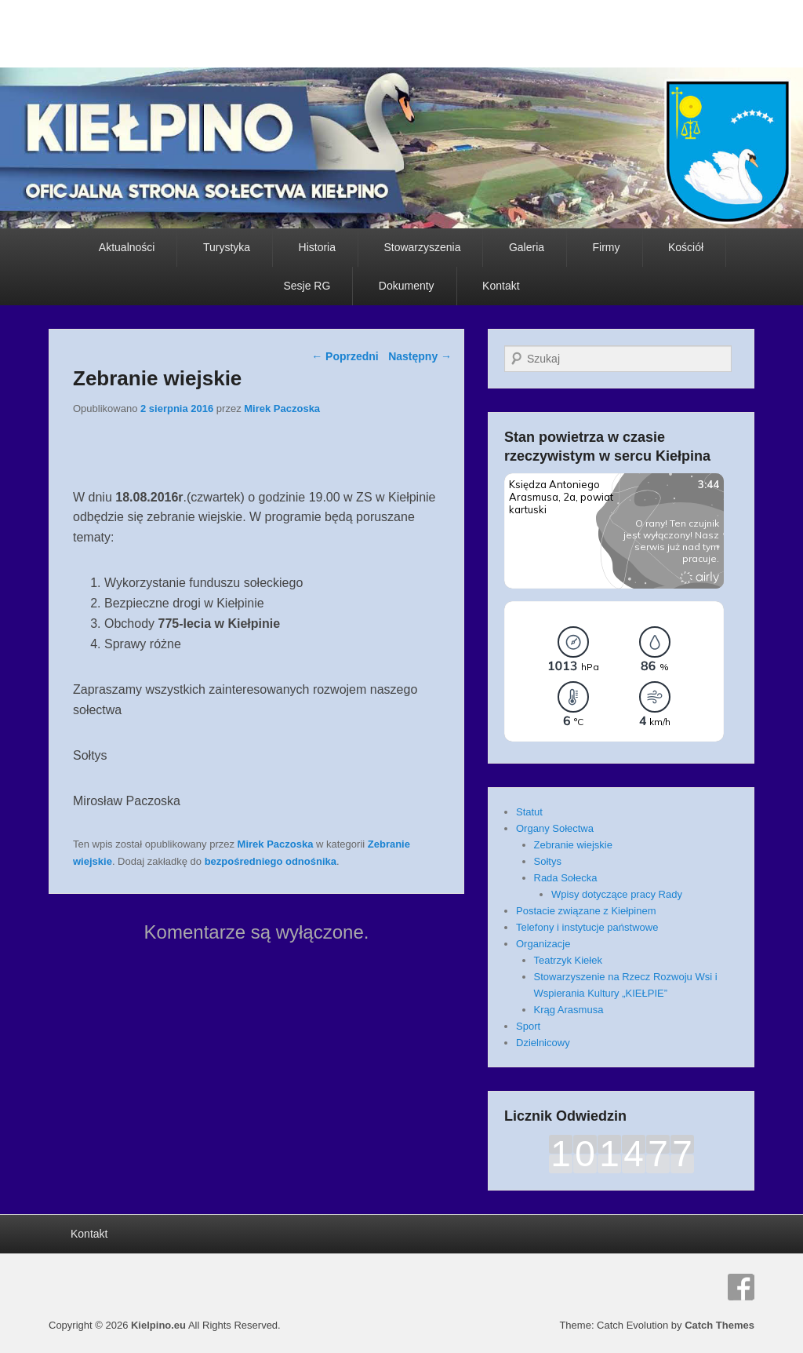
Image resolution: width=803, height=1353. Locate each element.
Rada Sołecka (566, 878)
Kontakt (500, 285)
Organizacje (543, 944)
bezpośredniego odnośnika (270, 861)
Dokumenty (406, 285)
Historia (317, 247)
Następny (420, 356)
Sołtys (547, 861)
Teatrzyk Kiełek (568, 960)
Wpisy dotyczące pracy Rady (616, 894)
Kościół (685, 247)
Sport (528, 1026)
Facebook (741, 1287)
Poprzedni (345, 356)
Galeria (526, 247)
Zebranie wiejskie (573, 845)
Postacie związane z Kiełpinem (586, 911)
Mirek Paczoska (282, 408)
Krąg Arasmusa (569, 1010)
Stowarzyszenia (421, 247)
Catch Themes (719, 1325)
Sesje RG (306, 285)
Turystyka (226, 247)
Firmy (606, 247)
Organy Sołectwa (555, 828)
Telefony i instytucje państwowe (587, 927)
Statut (529, 812)
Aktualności (127, 247)
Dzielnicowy (543, 1042)
